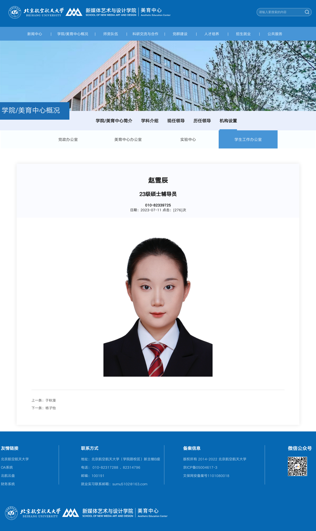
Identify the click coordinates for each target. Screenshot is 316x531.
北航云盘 (8, 475)
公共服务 (275, 33)
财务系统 (8, 483)
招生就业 (243, 33)
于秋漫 (50, 400)
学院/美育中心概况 (72, 33)
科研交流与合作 (145, 33)
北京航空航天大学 (15, 459)
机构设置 (228, 121)
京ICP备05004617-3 (200, 467)
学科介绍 (149, 121)
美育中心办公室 (128, 139)
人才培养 (211, 33)
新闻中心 (34, 33)
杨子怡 (50, 407)
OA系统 (7, 467)
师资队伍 (110, 33)
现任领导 (176, 121)
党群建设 (180, 33)
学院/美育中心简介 (114, 121)
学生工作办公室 (248, 139)
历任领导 (202, 121)
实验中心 (188, 139)
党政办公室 (68, 139)
